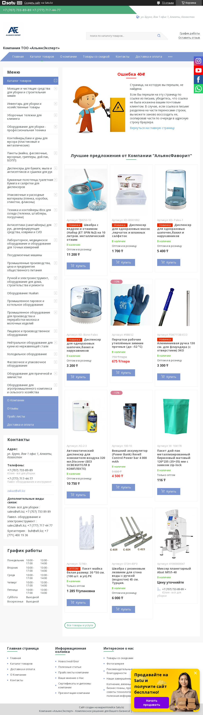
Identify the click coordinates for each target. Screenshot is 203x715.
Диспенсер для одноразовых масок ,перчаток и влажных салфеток (131, 230)
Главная (18, 56)
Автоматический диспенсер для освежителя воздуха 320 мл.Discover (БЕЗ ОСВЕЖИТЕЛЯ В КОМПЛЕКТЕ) (86, 460)
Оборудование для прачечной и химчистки (29, 375)
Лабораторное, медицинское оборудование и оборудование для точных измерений (29, 243)
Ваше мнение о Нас (71, 678)
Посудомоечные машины (24, 255)
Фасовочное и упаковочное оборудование (26, 364)
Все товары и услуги (80, 625)
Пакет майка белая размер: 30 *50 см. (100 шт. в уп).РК (86, 572)
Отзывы (12, 408)
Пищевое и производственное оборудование (28, 333)
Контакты (122, 56)
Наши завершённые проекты (126, 678)
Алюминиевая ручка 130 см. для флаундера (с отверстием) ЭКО (176, 346)
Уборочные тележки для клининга (24, 117)
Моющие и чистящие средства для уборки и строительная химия (28, 92)
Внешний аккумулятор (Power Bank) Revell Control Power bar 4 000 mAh (130, 456)
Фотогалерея (115, 663)
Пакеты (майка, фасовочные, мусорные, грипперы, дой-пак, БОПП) (28, 156)
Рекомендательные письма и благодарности (126, 671)
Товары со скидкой (96, 56)
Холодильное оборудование (27, 354)
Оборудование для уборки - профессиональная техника (26, 128)
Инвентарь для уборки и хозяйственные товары (24, 105)
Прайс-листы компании (73, 672)
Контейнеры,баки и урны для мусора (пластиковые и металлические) (27, 141)
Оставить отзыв (189, 37)
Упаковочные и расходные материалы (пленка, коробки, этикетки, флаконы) (27, 198)
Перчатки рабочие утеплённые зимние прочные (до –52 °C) (127, 343)
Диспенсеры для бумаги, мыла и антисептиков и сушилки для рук (29, 170)
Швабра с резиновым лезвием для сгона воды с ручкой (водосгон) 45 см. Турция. (128, 576)
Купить (81, 266)
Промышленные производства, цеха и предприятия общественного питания (29, 266)
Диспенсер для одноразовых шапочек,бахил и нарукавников (174, 230)
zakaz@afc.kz (16, 491)
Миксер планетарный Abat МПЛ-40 (174, 570)
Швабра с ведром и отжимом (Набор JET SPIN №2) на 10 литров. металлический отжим (86, 232)
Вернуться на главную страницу (152, 128)
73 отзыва (168, 3)
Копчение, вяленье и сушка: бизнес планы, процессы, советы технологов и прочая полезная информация (125, 690)
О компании (68, 56)
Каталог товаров (42, 56)
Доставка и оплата (148, 56)
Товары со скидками (120, 658)
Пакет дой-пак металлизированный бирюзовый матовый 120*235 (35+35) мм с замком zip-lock (173, 458)
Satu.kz (120, 707)
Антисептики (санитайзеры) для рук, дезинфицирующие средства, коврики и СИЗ (29, 228)
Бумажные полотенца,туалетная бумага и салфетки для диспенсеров (30, 183)
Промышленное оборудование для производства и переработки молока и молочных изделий (28, 317)
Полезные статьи (69, 667)
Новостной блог (68, 661)
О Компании (15, 400)
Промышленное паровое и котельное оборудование (25, 303)
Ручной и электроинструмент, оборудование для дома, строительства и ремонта (28, 281)
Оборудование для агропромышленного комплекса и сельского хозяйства (29, 388)
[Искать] (159, 36)
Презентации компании (74, 693)
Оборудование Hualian (22, 293)
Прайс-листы (16, 416)
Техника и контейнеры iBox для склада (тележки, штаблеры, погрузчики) (29, 213)
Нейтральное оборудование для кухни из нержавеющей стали (30, 344)
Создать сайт (32, 2)
